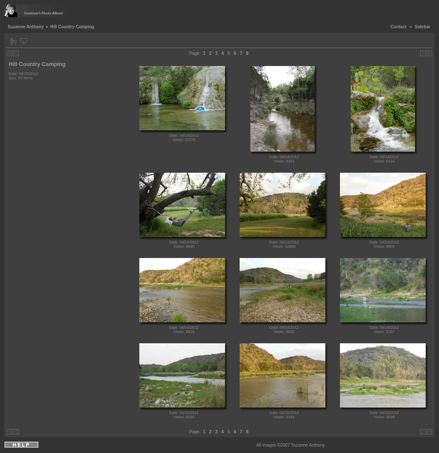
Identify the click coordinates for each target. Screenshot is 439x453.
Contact (398, 26)
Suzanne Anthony (26, 26)
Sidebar (422, 26)
